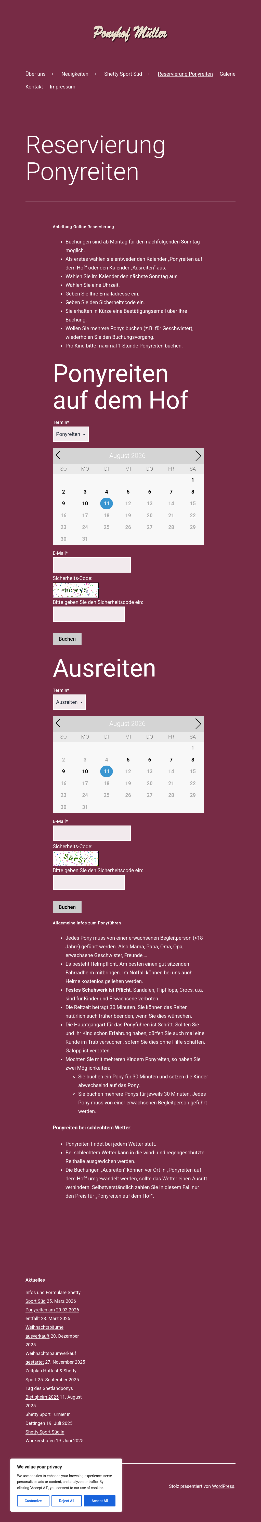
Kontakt (34, 87)
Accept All (100, 1501)
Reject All (66, 1501)
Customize (33, 1501)
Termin (61, 422)
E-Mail (60, 553)
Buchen (67, 639)
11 (107, 503)
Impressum (62, 87)
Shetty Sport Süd (123, 74)
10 (85, 503)
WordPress (223, 1486)
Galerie (228, 74)
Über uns (35, 74)
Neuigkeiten (74, 74)
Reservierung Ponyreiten (185, 74)
